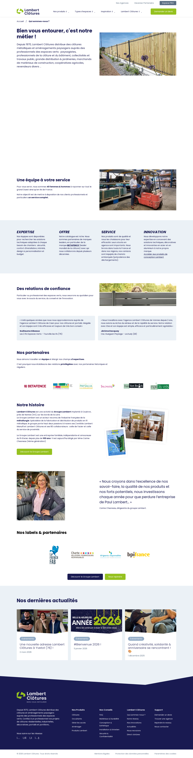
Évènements (28, 638)
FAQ (101, 715)
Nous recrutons (134, 730)
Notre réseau (133, 719)
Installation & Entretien (109, 729)
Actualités (131, 726)
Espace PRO (168, 3)
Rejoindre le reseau (163, 722)
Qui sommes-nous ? (136, 715)
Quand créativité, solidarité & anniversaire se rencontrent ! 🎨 (149, 648)
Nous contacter (162, 726)
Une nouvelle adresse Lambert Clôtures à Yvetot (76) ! (42, 646)
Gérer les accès (79, 722)
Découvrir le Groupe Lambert (34, 451)
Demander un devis (163, 11)
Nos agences (122, 3)
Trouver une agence (164, 719)
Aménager (76, 726)
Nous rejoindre (115, 576)
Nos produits (61, 11)
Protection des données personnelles (132, 753)
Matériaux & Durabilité (109, 719)
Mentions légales (102, 753)
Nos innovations (134, 722)
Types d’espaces (85, 11)
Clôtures (75, 715)
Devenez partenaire (144, 3)
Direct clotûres (133, 734)
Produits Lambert (79, 730)
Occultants (77, 719)
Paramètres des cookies (165, 753)
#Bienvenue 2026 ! (87, 644)
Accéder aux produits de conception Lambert (155, 256)
